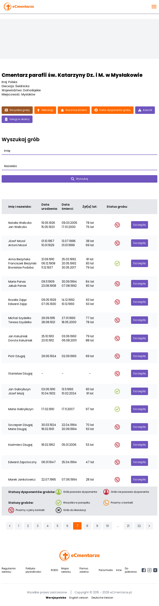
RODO (54, 570)
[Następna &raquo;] (149, 526)
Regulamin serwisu (9, 570)
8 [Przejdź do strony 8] (87, 526)
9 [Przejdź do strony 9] (97, 526)
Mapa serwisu (66, 570)
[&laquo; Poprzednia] (9, 526)
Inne (119, 570)
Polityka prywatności (33, 570)
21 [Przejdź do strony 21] (128, 526)
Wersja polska (56, 597)
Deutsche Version (102, 597)
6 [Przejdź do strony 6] (67, 526)
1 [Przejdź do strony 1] (18, 526)
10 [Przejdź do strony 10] (107, 526)
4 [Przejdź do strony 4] (48, 526)
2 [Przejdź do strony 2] (28, 526)
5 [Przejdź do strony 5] (57, 526)
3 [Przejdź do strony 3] (38, 526)
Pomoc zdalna (84, 570)
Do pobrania (131, 570)
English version (78, 597)
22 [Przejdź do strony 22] (139, 526)
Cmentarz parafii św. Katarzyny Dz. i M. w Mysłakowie (72, 75)
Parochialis (106, 570)
